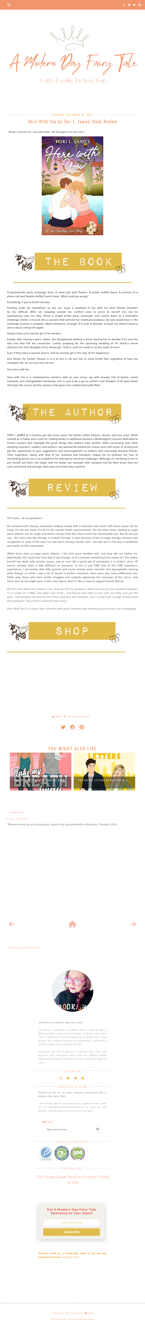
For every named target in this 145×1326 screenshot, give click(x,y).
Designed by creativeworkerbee (72, 1319)
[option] (40, 771)
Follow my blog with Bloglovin (24, 947)
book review (71, 716)
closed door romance (83, 716)
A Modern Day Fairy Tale (67, 1313)
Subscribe (71, 1232)
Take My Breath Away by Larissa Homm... (40, 780)
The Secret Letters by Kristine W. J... (104, 780)
